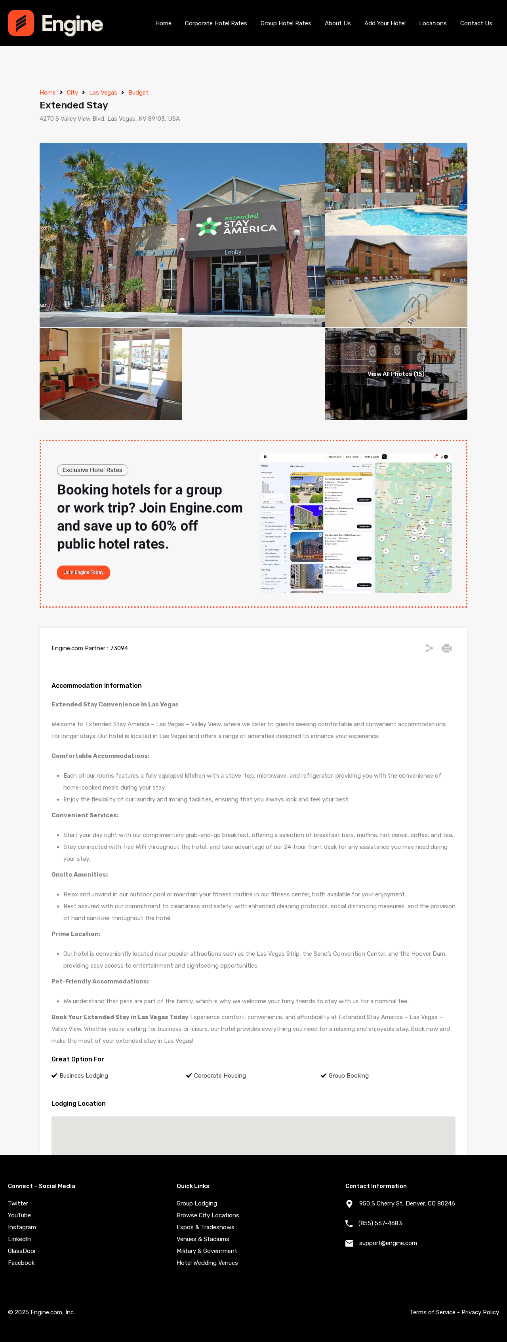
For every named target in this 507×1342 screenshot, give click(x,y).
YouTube (19, 1215)
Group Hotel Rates (286, 23)
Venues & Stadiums (203, 1239)
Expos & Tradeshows (205, 1227)
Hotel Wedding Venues (207, 1262)
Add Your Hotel (385, 23)
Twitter (18, 1203)
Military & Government (207, 1251)
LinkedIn (19, 1239)
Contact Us (476, 23)
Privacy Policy (480, 1312)
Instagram (22, 1227)
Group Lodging (197, 1203)
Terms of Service (433, 1312)
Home (163, 23)
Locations (433, 23)
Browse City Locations (208, 1215)
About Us (338, 23)
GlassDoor (22, 1251)
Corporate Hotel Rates (216, 23)
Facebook (21, 1262)
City (72, 92)
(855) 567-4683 (380, 1223)
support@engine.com (388, 1243)
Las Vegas (103, 92)
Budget (138, 92)
